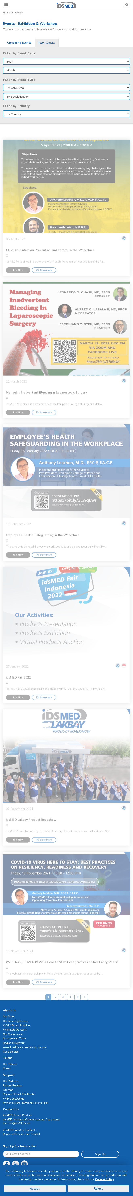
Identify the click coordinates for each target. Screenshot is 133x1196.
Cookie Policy (104, 1179)
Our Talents (10, 1064)
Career (7, 1068)
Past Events (46, 43)
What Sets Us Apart (14, 1030)
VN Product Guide (13, 1099)
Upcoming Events (19, 43)
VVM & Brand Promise (16, 1025)
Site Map (8, 1090)
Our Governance (12, 1034)
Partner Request (12, 1085)
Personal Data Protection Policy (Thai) (25, 1103)
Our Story (9, 1016)
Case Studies (11, 1052)
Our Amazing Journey (15, 1021)
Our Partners (10, 1081)
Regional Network (13, 1043)
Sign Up (100, 1154)
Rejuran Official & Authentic (19, 1094)
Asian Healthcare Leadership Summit (25, 1047)
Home (6, 12)
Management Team (14, 1038)
